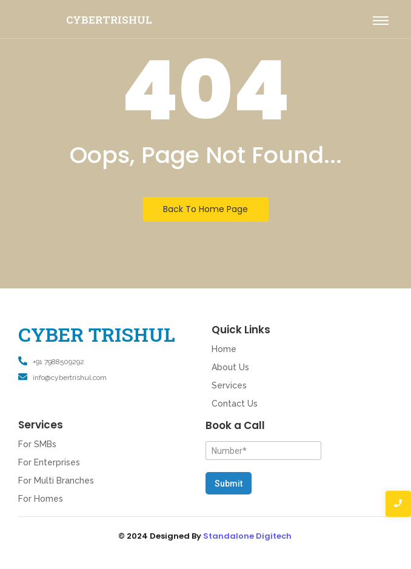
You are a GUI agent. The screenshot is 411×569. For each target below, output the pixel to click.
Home (224, 349)
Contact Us (235, 403)
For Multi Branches (56, 480)
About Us (230, 367)
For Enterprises (49, 462)
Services (229, 385)
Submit (228, 483)
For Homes (40, 499)
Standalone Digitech (247, 536)
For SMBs (37, 444)
